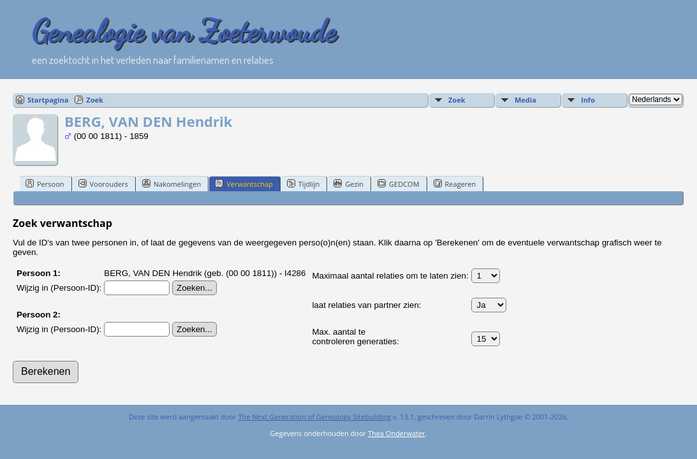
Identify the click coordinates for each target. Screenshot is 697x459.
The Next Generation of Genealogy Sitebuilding (314, 416)
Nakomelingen (171, 183)
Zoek (94, 100)
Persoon (45, 183)
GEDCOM (398, 183)
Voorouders (103, 183)
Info (588, 100)
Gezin (348, 183)
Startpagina (47, 100)
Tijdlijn (303, 183)
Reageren (455, 183)
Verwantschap (244, 183)
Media (525, 100)
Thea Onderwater (396, 433)
